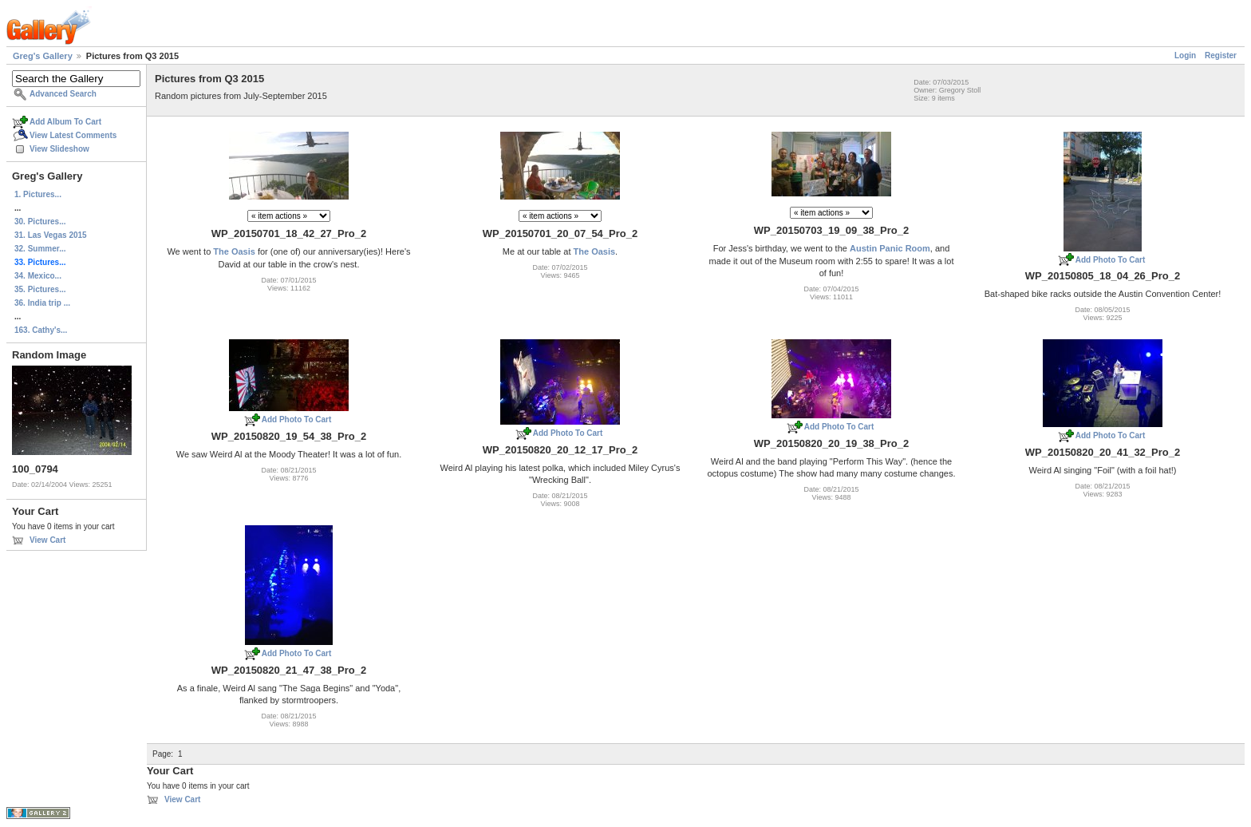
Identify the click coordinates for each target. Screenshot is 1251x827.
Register (1221, 55)
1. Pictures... (37, 194)
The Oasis (234, 251)
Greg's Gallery (43, 56)
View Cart (47, 540)
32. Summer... (39, 248)
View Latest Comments (73, 135)
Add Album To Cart (65, 121)
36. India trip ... (42, 303)
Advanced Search (63, 93)
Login (1185, 55)
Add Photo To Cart (1110, 259)
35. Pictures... (39, 289)
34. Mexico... (37, 275)
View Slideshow (59, 148)
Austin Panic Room (890, 248)
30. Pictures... (39, 221)
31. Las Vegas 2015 (50, 235)
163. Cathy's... (40, 330)
